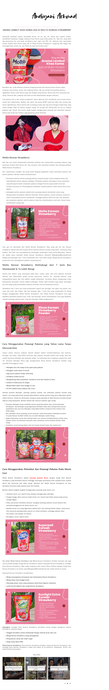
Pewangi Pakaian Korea (50, 26)
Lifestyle (18, 26)
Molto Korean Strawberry (32, 26)
